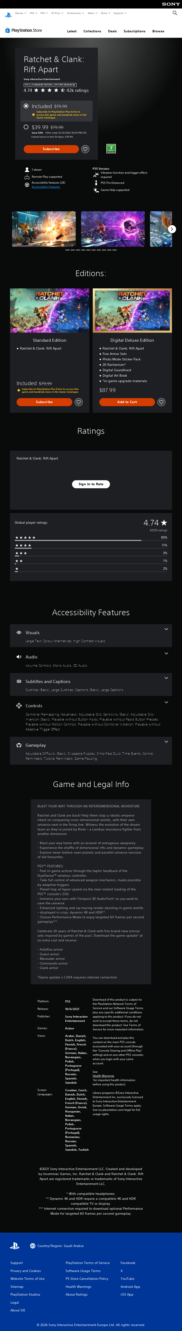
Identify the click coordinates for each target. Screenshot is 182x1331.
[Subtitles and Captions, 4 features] (91, 680)
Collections (92, 27)
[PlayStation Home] (8, 13)
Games (19, 13)
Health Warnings (103, 1071)
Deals (112, 27)
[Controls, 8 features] (91, 712)
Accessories (74, 13)
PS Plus (55, 13)
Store (104, 13)
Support (118, 13)
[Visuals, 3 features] (91, 631)
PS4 (42, 13)
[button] (46, 182)
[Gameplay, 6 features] (91, 746)
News (91, 13)
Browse (158, 27)
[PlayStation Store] (25, 25)
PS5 (32, 13)
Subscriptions (135, 27)
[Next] (172, 225)
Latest (72, 27)
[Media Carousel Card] (44, 224)
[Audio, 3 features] (91, 655)
